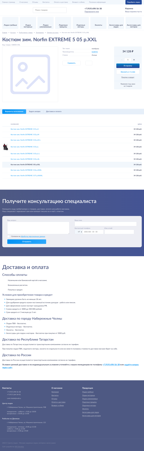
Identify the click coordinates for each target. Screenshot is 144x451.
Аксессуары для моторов (91, 415)
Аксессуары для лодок (90, 412)
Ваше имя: (78, 220)
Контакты (46, 2)
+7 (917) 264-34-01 (14, 394)
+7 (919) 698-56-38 (93, 9)
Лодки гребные (87, 392)
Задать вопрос (34, 111)
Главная (8, 2)
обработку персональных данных (33, 236)
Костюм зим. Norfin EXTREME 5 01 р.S (25, 129)
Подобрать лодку (133, 2)
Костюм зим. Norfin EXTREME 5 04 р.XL (25, 159)
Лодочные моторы (89, 405)
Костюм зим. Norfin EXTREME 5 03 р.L (24, 147)
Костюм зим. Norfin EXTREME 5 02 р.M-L (25, 140)
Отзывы (35, 2)
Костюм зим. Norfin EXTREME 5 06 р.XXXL (26, 170)
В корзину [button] (128, 66)
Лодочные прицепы (89, 402)
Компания (55, 392)
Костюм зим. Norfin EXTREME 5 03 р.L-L (25, 153)
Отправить (26, 242)
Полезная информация (97, 2)
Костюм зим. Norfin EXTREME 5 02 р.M (25, 134)
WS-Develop (19, 447)
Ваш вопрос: (12, 220)
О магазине (23, 2)
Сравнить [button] (71, 63)
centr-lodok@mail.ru (14, 398)
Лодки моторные (88, 395)
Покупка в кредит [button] (127, 77)
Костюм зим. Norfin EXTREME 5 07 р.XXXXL (27, 175)
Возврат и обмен (78, 2)
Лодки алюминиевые (90, 399)
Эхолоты (85, 409)
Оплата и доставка (61, 2)
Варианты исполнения (14, 111)
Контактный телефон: (82, 228)
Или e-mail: (108, 228)
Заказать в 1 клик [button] (128, 72)
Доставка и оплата (53, 111)
